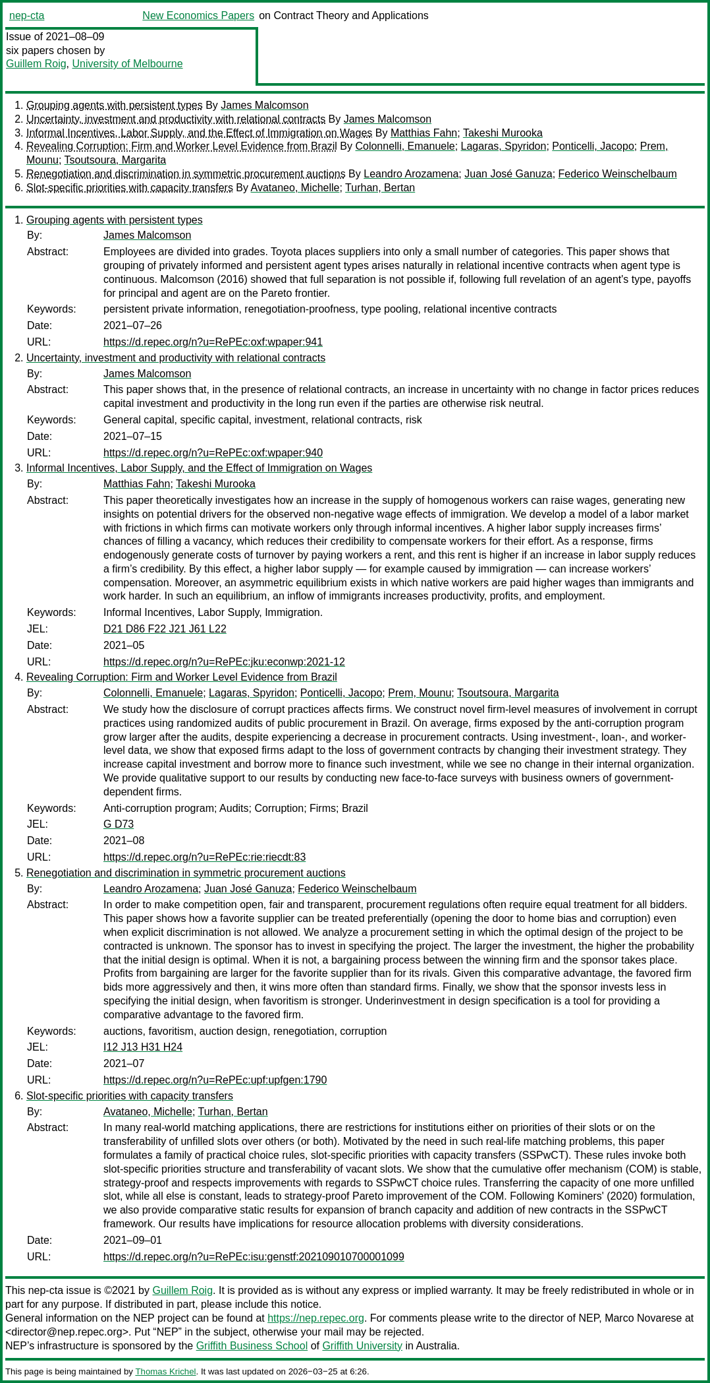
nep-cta (26, 15)
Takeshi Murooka (503, 132)
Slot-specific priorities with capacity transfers (129, 187)
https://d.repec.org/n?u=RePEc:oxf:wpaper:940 (213, 452)
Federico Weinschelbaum (618, 173)
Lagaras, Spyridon (504, 146)
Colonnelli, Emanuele (404, 146)
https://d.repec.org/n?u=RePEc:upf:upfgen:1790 (215, 1080)
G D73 (118, 824)
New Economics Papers (198, 15)
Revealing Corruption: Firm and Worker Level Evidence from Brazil (181, 146)
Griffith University (362, 1345)
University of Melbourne (127, 63)
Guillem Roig (36, 63)
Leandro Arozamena (411, 173)
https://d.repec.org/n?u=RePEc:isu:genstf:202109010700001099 (253, 1256)
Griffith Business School (252, 1345)
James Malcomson (264, 105)
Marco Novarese (643, 1318)
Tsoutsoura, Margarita (116, 160)
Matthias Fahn (424, 132)
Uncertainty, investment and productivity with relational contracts (175, 119)
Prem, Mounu (419, 692)
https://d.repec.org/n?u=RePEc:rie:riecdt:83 (204, 857)
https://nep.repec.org (315, 1318)
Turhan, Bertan (380, 187)
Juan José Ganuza (508, 173)
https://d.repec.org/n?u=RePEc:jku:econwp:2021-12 (224, 661)
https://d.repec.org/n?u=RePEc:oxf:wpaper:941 (213, 342)
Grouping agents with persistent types (114, 105)
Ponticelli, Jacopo (593, 146)
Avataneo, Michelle (295, 187)
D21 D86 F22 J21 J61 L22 (165, 628)
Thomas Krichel (165, 1371)
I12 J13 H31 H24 (142, 1047)
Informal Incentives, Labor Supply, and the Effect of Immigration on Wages (199, 132)
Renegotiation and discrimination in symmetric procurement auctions (186, 173)
